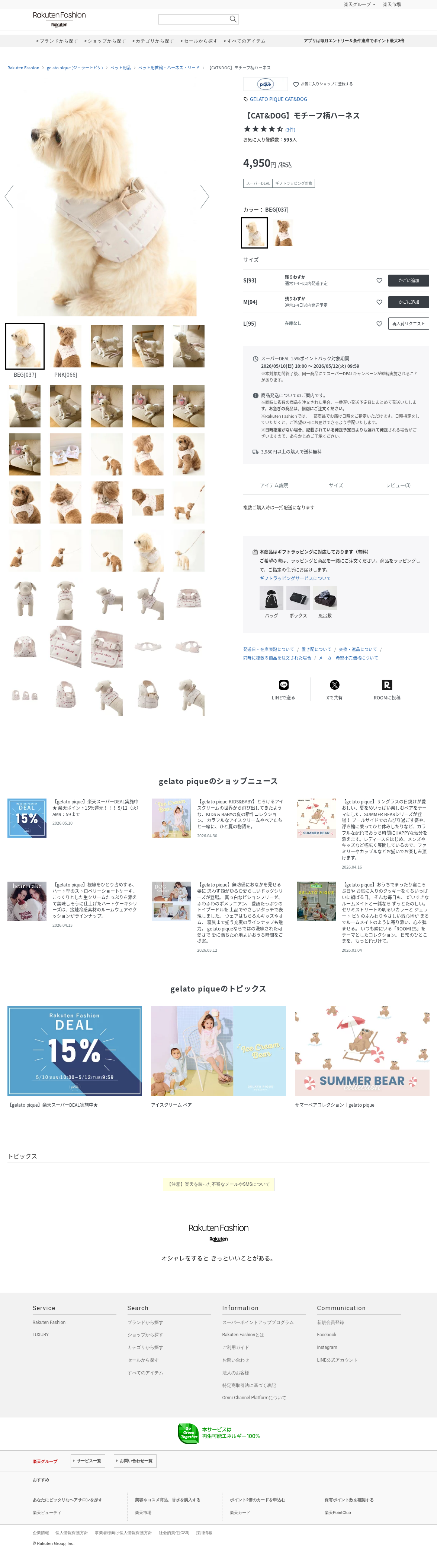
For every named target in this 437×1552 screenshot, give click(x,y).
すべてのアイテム (145, 1372)
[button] (9, 196)
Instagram (327, 1347)
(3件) (290, 129)
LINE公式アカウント (337, 1360)
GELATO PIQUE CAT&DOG (278, 98)
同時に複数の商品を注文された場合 (277, 658)
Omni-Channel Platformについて (254, 1397)
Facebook (327, 1334)
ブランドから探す (145, 1322)
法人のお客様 (235, 1372)
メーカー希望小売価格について (348, 658)
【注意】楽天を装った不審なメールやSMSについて (218, 1184)
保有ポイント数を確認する (349, 1500)
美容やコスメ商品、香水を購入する (167, 1500)
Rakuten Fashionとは (243, 1334)
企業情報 (41, 1532)
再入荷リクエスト (408, 323)
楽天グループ (357, 4)
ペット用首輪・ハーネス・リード (169, 68)
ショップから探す (145, 1334)
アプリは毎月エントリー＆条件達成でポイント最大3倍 (354, 40)
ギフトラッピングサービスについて (295, 578)
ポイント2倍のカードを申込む (257, 1500)
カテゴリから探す (145, 1347)
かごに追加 (409, 280)
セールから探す (143, 1360)
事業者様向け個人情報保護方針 (123, 1532)
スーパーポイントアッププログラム (258, 1322)
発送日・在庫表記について (268, 649)
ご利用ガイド (235, 1347)
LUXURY (41, 1334)
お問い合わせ (235, 1360)
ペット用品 (120, 68)
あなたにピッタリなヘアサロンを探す (67, 1500)
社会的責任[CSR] (174, 1532)
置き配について (316, 649)
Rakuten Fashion (90, 19)
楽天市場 (392, 4)
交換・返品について (358, 649)
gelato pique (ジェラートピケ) (75, 68)
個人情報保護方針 (71, 1532)
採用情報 (204, 1532)
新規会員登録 (330, 1322)
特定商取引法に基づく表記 (249, 1385)
